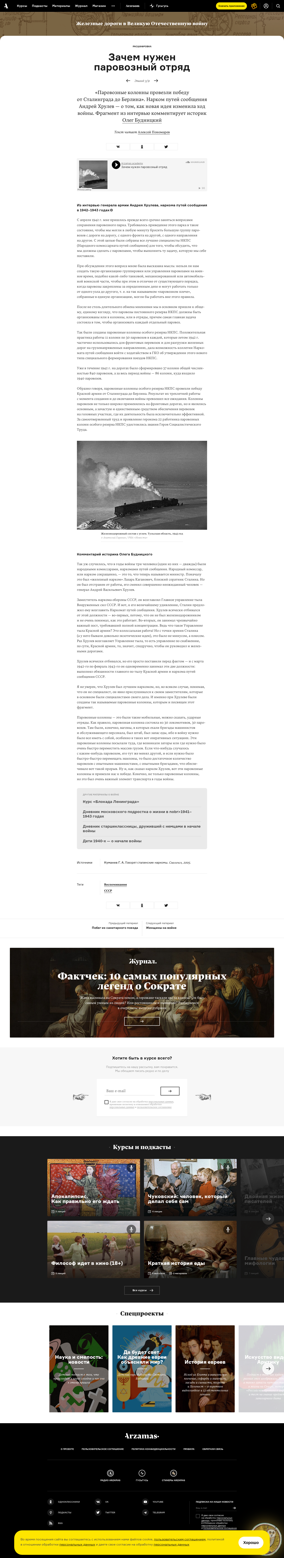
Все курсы (140, 1290)
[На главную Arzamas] (6, 6)
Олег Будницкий (142, 120)
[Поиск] (278, 6)
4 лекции (157, 1211)
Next (268, 1219)
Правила (188, 1449)
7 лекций (254, 1273)
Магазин (99, 6)
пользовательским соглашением (180, 1539)
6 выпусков (158, 1273)
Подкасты (39, 6)
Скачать (232, 5)
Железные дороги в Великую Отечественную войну (142, 23)
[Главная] (142, 1436)
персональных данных (77, 1544)
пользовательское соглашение (154, 1107)
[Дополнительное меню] (113, 6)
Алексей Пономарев (154, 132)
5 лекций (60, 1211)
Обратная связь (212, 1449)
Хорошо (251, 1542)
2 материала (180, 1273)
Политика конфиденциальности (154, 1449)
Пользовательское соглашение (103, 1449)
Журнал (81, 6)
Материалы (61, 6)
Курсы (22, 6)
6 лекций (254, 1211)
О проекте (67, 1449)
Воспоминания (115, 884)
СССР (108, 890)
